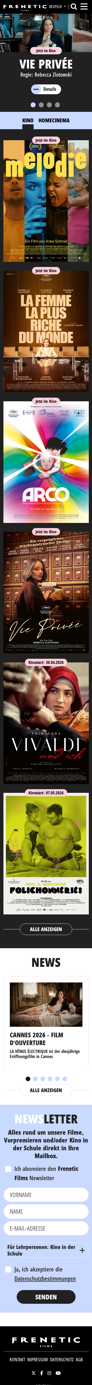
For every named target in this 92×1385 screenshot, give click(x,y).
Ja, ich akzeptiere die (45, 1273)
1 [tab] (27, 1079)
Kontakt (17, 1359)
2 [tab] (35, 1079)
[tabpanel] (46, 535)
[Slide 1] (33, 104)
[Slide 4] (57, 104)
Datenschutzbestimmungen (45, 1278)
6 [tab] (64, 1079)
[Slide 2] (41, 104)
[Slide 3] (49, 104)
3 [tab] (42, 1079)
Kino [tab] (28, 120)
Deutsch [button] (56, 6)
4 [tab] (49, 1079)
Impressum (37, 1359)
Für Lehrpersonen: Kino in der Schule (41, 1250)
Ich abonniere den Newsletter (46, 1173)
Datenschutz (62, 1359)
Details (43, 89)
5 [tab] (57, 1079)
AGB (79, 1359)
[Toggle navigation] (84, 6)
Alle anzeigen (46, 929)
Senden (46, 1296)
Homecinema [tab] (54, 120)
